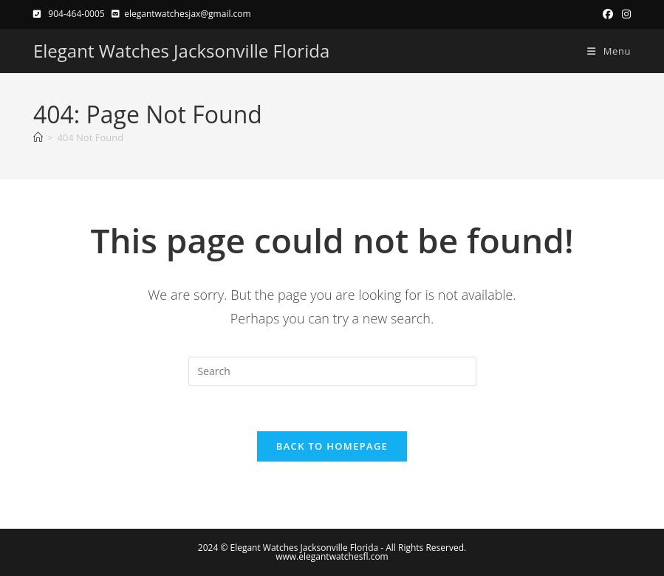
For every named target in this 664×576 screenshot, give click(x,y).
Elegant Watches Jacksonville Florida (181, 50)
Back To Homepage (332, 446)
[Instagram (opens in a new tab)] (624, 14)
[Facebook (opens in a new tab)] (607, 14)
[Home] (38, 137)
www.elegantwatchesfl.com (331, 556)
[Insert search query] (332, 371)
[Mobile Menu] (603, 51)
